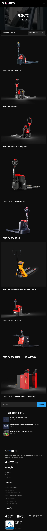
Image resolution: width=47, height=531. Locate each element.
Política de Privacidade (11, 504)
